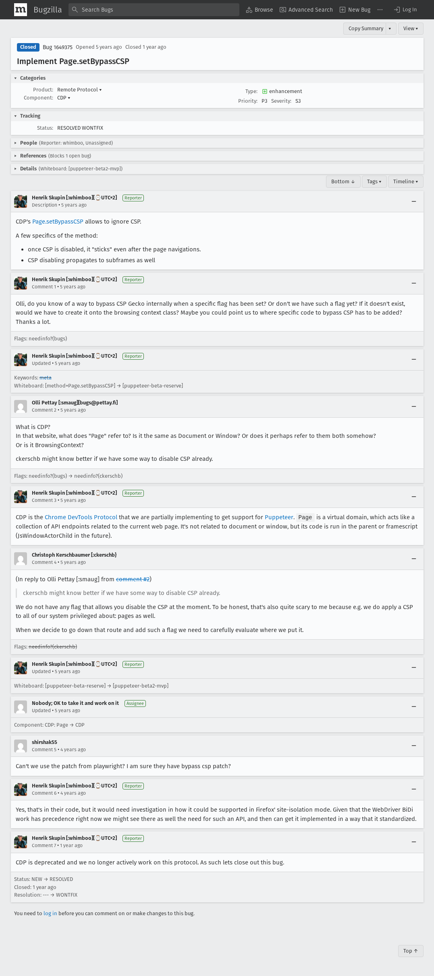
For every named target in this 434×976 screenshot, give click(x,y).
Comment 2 (44, 410)
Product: (43, 90)
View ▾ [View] (410, 28)
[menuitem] (259, 9)
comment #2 (133, 578)
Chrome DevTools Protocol (81, 517)
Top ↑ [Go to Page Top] (410, 950)
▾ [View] (389, 28)
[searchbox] (154, 9)
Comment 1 (44, 287)
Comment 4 (44, 562)
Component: (38, 98)
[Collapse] (413, 201)
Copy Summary (366, 28)
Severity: (281, 101)
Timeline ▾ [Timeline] (405, 181)
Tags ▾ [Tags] (374, 181)
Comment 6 (44, 793)
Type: (251, 91)
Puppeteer (279, 517)
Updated (41, 363)
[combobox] (154, 9)
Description (44, 205)
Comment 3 (44, 500)
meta (45, 378)
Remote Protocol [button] (79, 90)
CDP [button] (64, 98)
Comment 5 (44, 749)
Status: (45, 128)
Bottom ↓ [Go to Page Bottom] (343, 181)
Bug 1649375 (58, 47)
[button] (405, 9)
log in (50, 913)
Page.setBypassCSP (57, 221)
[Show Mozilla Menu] (20, 9)
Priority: (247, 101)
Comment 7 (44, 845)
